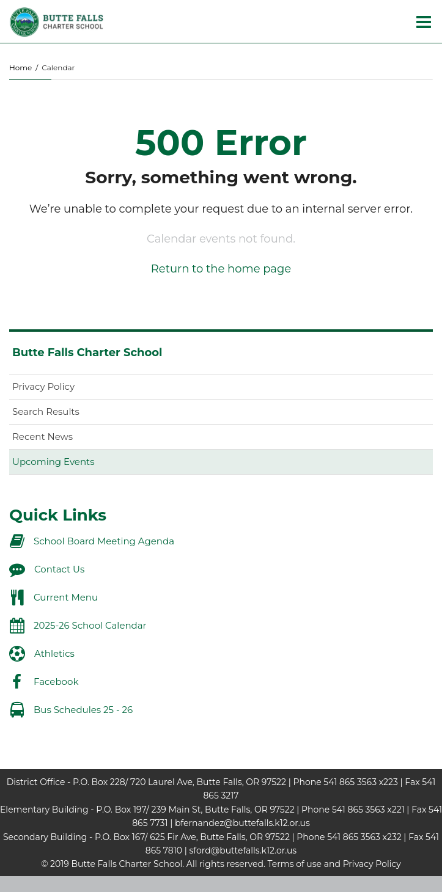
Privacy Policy (43, 386)
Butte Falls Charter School (87, 352)
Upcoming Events (53, 461)
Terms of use (295, 863)
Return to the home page (221, 269)
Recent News (42, 436)
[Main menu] (423, 21)
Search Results (45, 411)
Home (20, 67)
